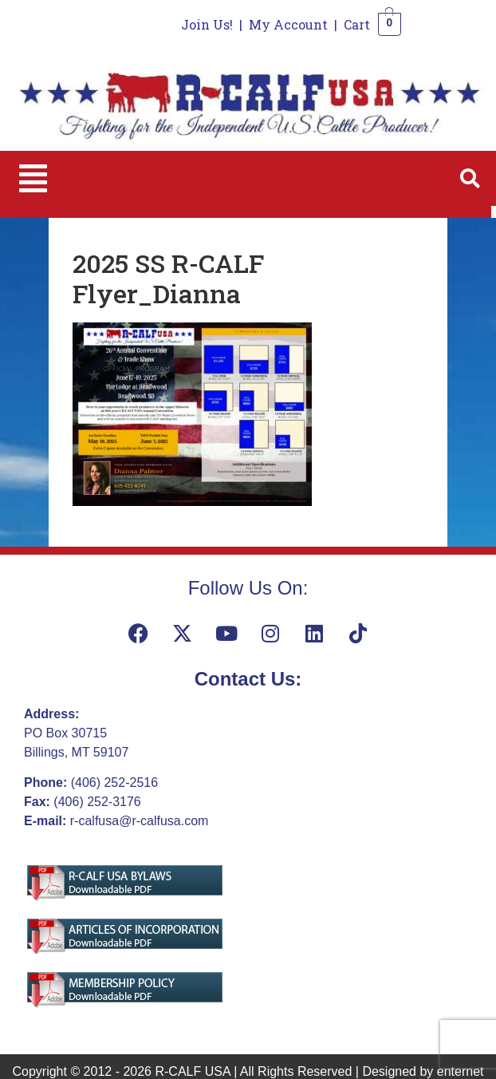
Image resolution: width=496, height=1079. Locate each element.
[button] (33, 178)
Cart (357, 24)
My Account (288, 24)
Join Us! (207, 24)
